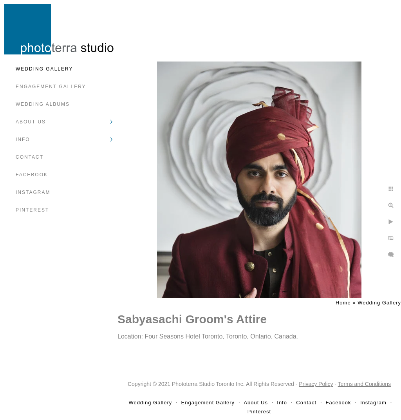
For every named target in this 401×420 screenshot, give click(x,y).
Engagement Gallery (51, 86)
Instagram (33, 192)
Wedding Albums (43, 104)
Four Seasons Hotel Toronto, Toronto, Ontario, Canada (220, 336)
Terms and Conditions (364, 384)
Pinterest (32, 210)
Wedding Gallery (44, 69)
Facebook (32, 174)
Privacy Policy (316, 384)
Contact (29, 157)
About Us (31, 122)
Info (23, 139)
